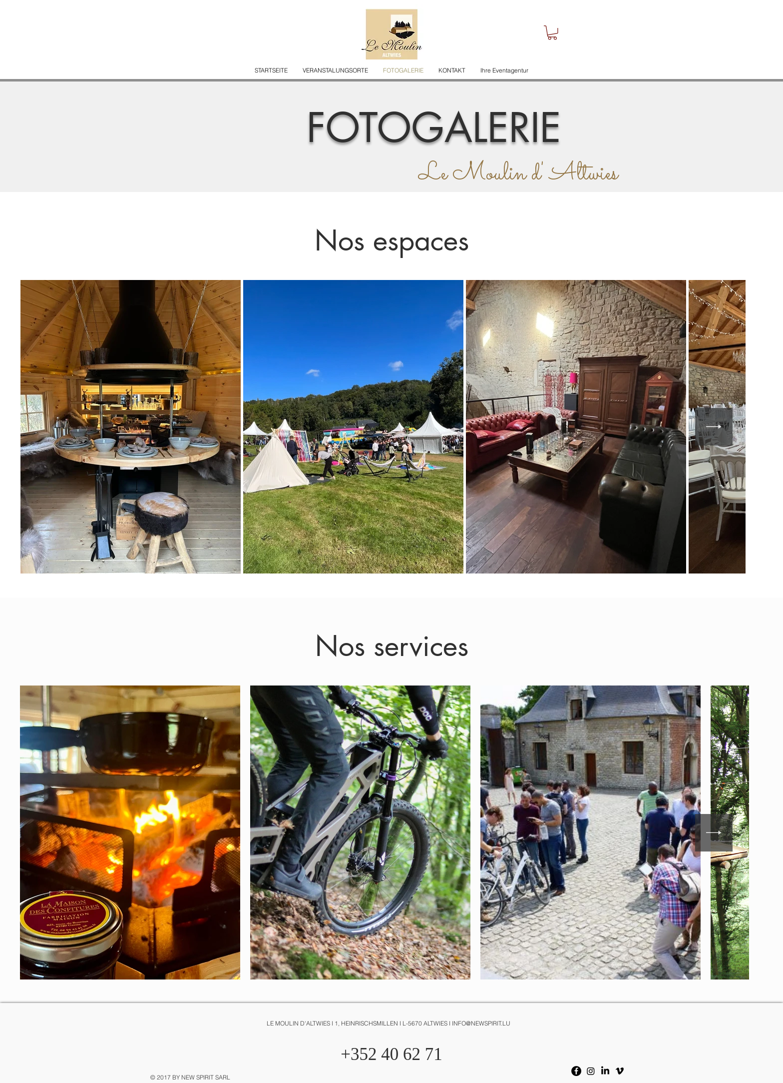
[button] (552, 33)
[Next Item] (714, 427)
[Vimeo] (620, 1071)
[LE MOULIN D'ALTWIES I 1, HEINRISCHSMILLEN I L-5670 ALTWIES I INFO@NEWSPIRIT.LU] (391, 1024)
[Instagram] (591, 1071)
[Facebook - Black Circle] (576, 1071)
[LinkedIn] (605, 1071)
